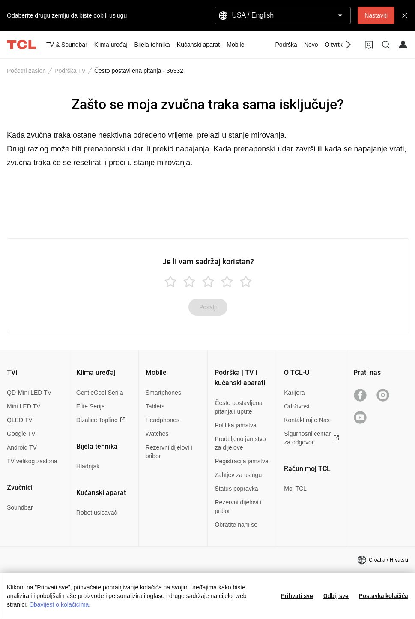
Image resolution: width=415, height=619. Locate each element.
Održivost (296, 406)
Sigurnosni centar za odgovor (311, 438)
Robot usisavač (96, 512)
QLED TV (20, 420)
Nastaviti (376, 15)
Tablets (155, 406)
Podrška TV (70, 70)
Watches (157, 433)
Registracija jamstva (241, 461)
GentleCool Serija (99, 392)
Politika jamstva (235, 425)
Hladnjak (87, 466)
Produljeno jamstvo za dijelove (240, 443)
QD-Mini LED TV (29, 392)
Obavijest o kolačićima (59, 604)
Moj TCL (295, 488)
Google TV (21, 433)
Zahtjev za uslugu (238, 474)
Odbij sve (336, 595)
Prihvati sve (297, 595)
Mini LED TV (23, 406)
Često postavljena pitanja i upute (238, 407)
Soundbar (20, 507)
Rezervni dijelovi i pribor (169, 451)
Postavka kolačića (383, 595)
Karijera (294, 392)
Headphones (162, 420)
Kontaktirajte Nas (307, 420)
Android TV (22, 447)
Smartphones (163, 392)
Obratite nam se (236, 524)
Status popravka (236, 488)
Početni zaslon (26, 70)
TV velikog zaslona (32, 461)
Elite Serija (90, 406)
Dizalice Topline (100, 420)
